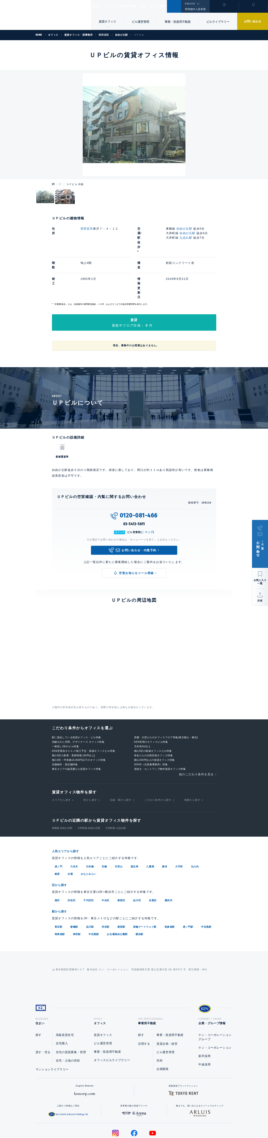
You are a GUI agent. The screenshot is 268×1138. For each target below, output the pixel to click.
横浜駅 (139, 896)
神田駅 (77, 896)
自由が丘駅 (184, 228)
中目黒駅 (206, 888)
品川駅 (90, 888)
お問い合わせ (252, 21)
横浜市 (169, 862)
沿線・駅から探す (121, 763)
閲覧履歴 (223, 9)
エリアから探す (61, 763)
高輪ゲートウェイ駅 (144, 888)
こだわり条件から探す (157, 763)
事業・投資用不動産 (178, 21)
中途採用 (204, 1027)
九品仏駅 (186, 237)
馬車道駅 (60, 896)
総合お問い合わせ (92, 1121)
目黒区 (153, 862)
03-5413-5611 (134, 487)
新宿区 (121, 862)
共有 (260, 600)
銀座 (57, 836)
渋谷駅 (105, 888)
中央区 (105, 862)
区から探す (90, 763)
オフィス (115, 6)
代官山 (119, 829)
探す (38, 998)
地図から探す (192, 763)
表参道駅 (169, 888)
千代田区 (88, 862)
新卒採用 (204, 1019)
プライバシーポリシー (127, 1121)
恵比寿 (134, 829)
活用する (144, 1007)
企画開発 (162, 1032)
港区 (57, 862)
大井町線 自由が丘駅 (88, 791)
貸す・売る (43, 1015)
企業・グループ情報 (165, 6)
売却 (159, 1023)
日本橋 (90, 829)
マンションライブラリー (52, 1032)
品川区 (137, 862)
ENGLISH (190, 3)
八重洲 (150, 829)
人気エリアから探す (68, 814)
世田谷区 (87, 228)
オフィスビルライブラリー (112, 1023)
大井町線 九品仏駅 (115, 791)
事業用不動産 (137, 6)
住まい (99, 6)
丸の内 (195, 829)
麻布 (164, 829)
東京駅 (58, 888)
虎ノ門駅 (188, 888)
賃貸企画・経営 (167, 1007)
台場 (70, 836)
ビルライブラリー (217, 21)
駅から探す (61, 874)
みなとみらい (88, 836)
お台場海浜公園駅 (117, 896)
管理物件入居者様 (195, 9)
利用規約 (156, 1121)
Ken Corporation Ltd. (40, 15)
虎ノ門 (58, 829)
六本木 (74, 829)
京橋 (104, 829)
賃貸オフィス (103, 998)
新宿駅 (121, 888)
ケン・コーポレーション (215, 1011)
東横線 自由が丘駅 (62, 791)
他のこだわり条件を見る (196, 737)
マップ (149, 495)
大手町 (179, 829)
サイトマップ (178, 1121)
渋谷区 (71, 862)
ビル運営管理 (140, 21)
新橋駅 (74, 888)
